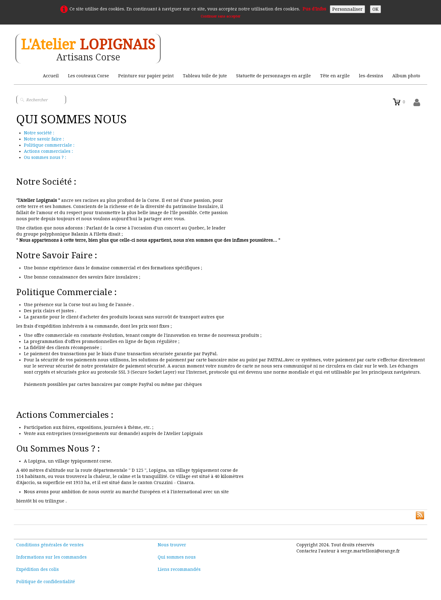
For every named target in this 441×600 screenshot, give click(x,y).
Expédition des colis (37, 569)
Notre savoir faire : (44, 139)
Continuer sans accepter (220, 16)
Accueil (51, 75)
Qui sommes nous (177, 557)
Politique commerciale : (49, 145)
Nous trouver (172, 544)
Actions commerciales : (48, 151)
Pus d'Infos (314, 8)
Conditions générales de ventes (50, 544)
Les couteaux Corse (88, 75)
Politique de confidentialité (45, 581)
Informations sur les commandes (51, 557)
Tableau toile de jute (205, 75)
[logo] (88, 48)
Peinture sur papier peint (146, 75)
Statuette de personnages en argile (273, 75)
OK (375, 9)
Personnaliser (347, 9)
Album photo (406, 75)
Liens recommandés (179, 569)
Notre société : (39, 132)
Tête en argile (335, 75)
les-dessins (371, 75)
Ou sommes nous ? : (45, 157)
